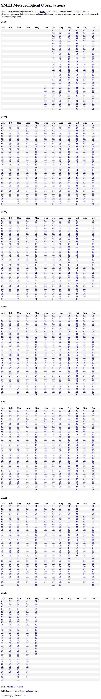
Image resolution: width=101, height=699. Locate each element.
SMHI (42, 11)
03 (53, 35)
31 (53, 109)
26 (45, 96)
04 (53, 38)
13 (53, 62)
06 (53, 43)
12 (53, 59)
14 (53, 64)
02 (53, 33)
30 (45, 106)
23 (45, 88)
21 (53, 83)
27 (45, 98)
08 (53, 49)
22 (45, 85)
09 (53, 51)
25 (45, 93)
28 (45, 101)
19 (53, 77)
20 (53, 80)
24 (45, 90)
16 (53, 69)
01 (53, 30)
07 (53, 46)
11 (53, 56)
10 (53, 54)
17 (53, 72)
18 (53, 75)
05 (53, 41)
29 (45, 103)
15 (53, 67)
